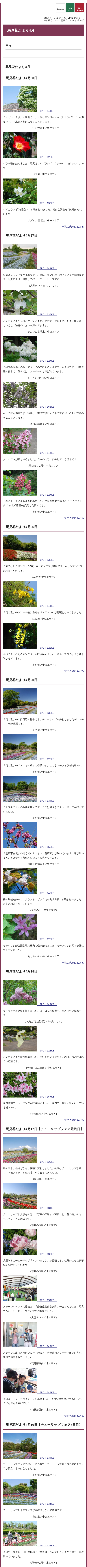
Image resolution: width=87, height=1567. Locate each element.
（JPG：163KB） (30, 406)
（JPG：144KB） (30, 453)
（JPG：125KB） (30, 1050)
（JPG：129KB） (30, 1162)
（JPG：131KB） (30, 1208)
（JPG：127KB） (30, 360)
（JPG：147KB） (30, 1004)
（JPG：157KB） (30, 1096)
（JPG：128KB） (30, 759)
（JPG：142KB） (30, 893)
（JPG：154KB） (30, 1300)
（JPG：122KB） (30, 647)
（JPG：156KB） (30, 847)
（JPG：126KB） (30, 157)
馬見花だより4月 (17, 67)
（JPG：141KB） (30, 111)
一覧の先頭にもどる (73, 226)
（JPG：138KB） (30, 1545)
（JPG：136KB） (30, 203)
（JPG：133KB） (30, 713)
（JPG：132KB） (30, 1254)
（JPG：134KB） (30, 801)
